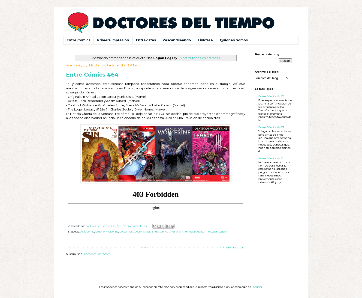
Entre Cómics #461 (270, 158)
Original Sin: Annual (181, 231)
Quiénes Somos (234, 40)
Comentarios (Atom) (98, 254)
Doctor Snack (143, 231)
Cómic (90, 231)
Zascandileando (177, 40)
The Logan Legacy (216, 231)
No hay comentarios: (135, 226)
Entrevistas (146, 40)
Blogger (257, 287)
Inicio (142, 247)
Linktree (205, 40)
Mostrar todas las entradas (200, 58)
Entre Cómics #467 (271, 96)
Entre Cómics (78, 40)
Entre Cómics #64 (92, 74)
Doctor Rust (126, 231)
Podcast (199, 231)
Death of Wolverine (106, 231)
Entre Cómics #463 (271, 127)
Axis (82, 231)
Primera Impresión (113, 40)
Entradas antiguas (232, 247)
